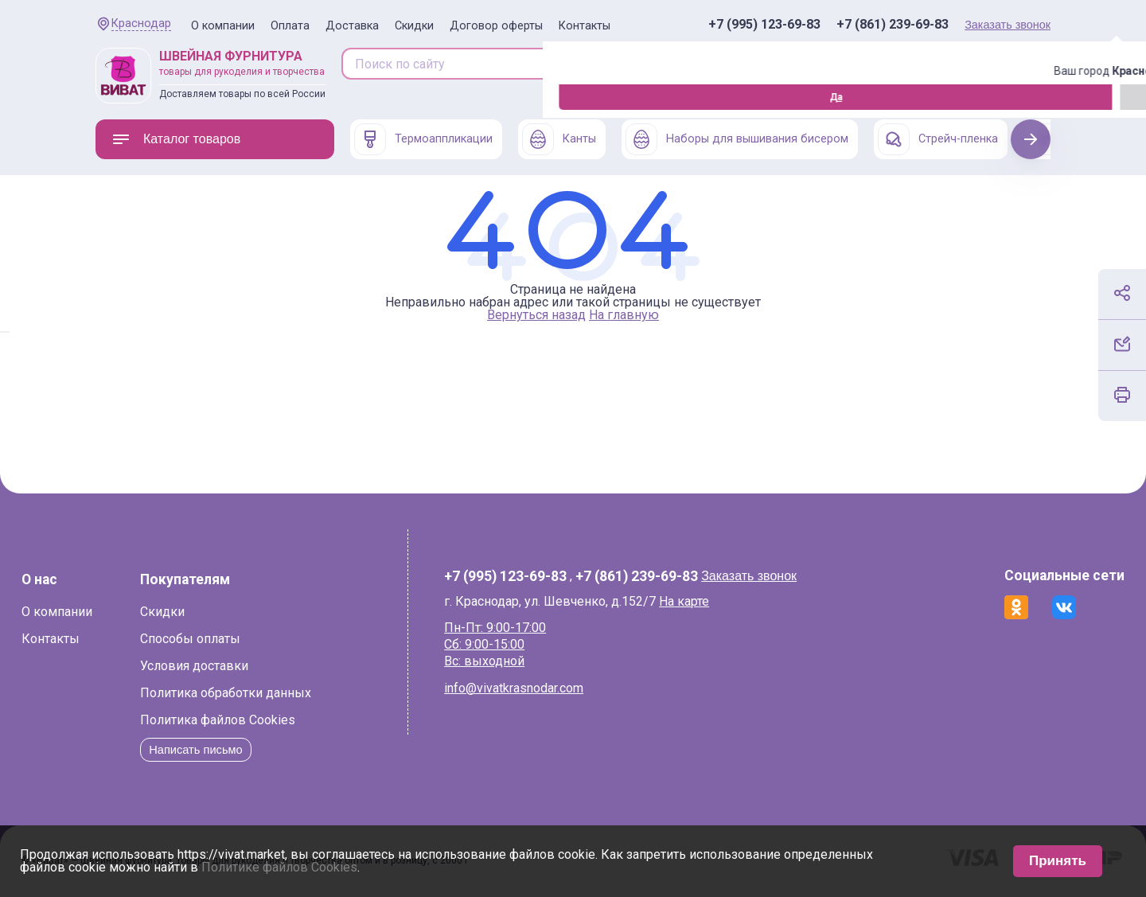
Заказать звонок (1007, 24)
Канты (559, 139)
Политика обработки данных (299, 692)
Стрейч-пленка (938, 139)
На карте (706, 601)
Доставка (352, 26)
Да (99, 97)
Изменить (183, 97)
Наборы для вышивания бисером (737, 139)
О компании (223, 26)
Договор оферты (496, 26)
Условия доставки (268, 665)
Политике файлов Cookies (279, 867)
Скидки (414, 26)
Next (1031, 139)
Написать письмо (274, 749)
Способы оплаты (264, 638)
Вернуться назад (536, 314)
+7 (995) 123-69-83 (764, 24)
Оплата (290, 26)
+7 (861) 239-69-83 (892, 24)
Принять (1057, 860)
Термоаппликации (423, 139)
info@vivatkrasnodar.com (536, 688)
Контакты (584, 26)
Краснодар (141, 23)
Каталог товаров (175, 139)
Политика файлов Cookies (291, 719)
